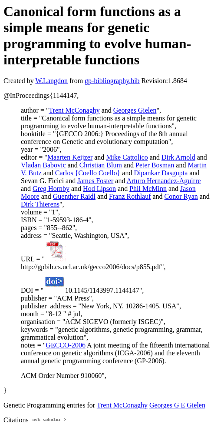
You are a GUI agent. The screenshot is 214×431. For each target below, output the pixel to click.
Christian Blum (100, 165)
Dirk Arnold (178, 157)
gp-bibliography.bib (112, 80)
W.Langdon (51, 80)
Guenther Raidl (74, 196)
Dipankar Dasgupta (161, 173)
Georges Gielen (135, 110)
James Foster (95, 180)
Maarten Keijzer (69, 157)
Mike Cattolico (127, 157)
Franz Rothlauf (130, 196)
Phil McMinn (148, 188)
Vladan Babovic (43, 165)
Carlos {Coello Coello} (87, 173)
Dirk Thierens (40, 204)
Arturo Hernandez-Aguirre (164, 180)
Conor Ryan (181, 196)
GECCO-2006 (66, 345)
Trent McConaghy (74, 110)
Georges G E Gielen (177, 405)
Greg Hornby (51, 188)
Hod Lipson (99, 188)
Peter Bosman (154, 165)
